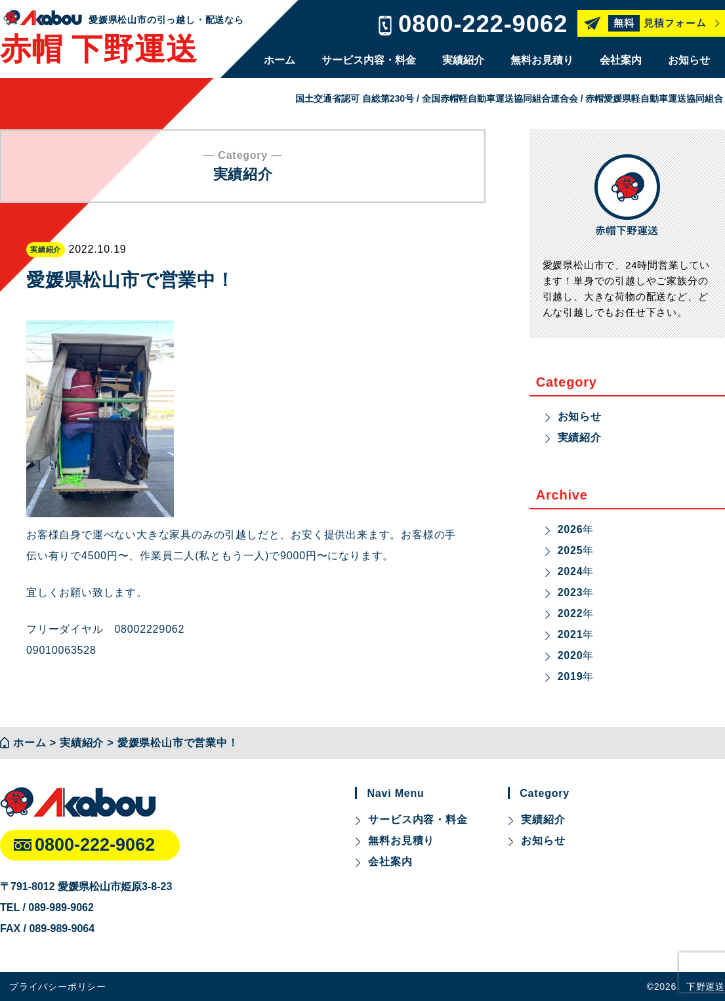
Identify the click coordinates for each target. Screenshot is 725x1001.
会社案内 (621, 60)
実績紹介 (463, 60)
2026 (570, 529)
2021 (570, 634)
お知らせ (689, 60)
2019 (570, 676)
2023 (570, 592)
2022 (570, 613)
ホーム (279, 60)
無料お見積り (541, 60)
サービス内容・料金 (368, 60)
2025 (570, 550)
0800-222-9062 (483, 24)
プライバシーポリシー (57, 986)
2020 (570, 655)
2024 (570, 571)
